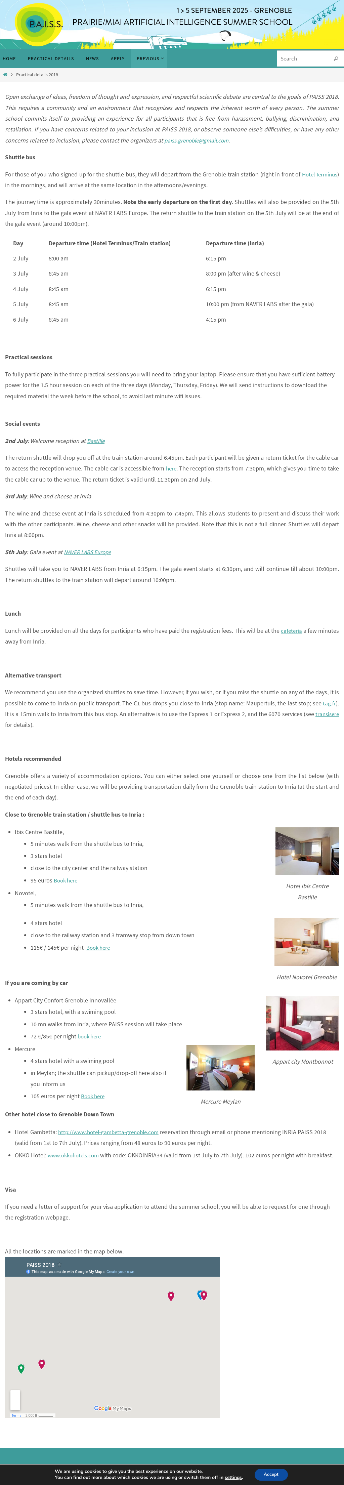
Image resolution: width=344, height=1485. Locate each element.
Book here (67, 880)
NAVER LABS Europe (89, 552)
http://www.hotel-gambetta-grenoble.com (112, 1132)
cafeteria (292, 630)
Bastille (96, 441)
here (171, 468)
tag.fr (329, 703)
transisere (326, 714)
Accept (271, 1474)
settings (232, 1478)
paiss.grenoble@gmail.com (198, 140)
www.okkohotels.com (75, 1155)
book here (90, 1036)
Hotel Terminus (317, 174)
